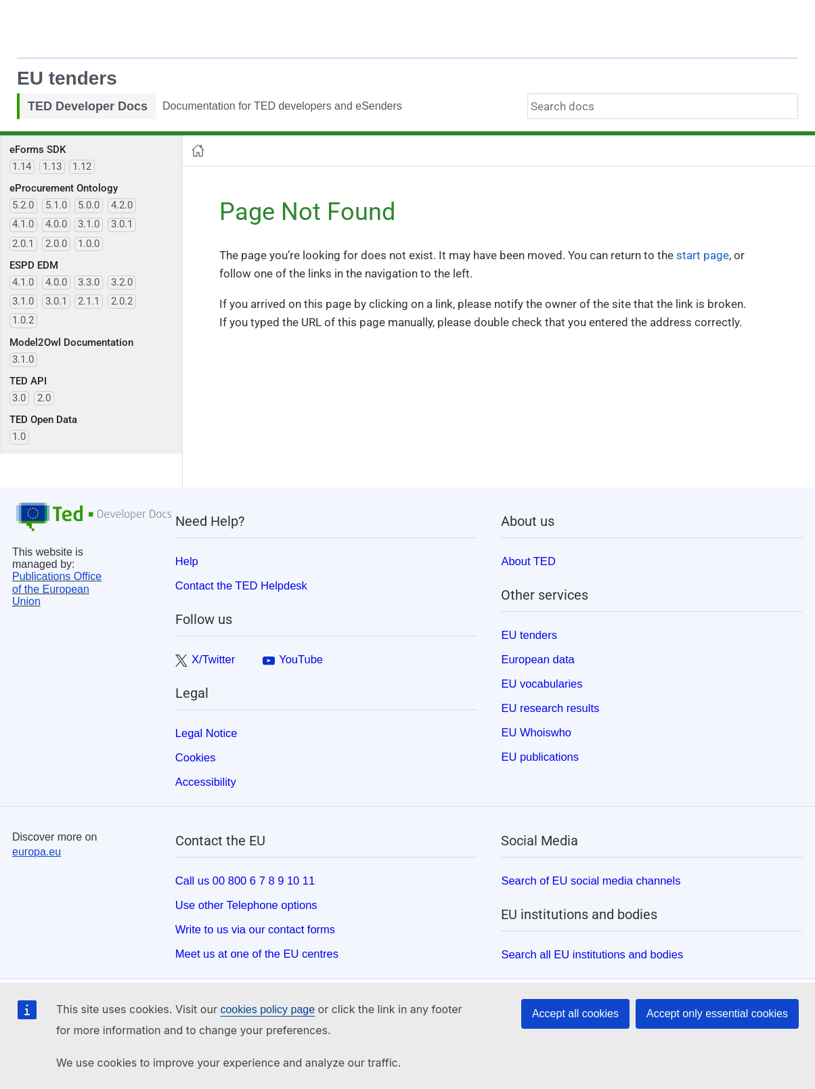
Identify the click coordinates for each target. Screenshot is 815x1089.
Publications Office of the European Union (57, 589)
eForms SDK (37, 149)
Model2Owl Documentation (71, 342)
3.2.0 (122, 282)
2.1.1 (89, 301)
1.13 (52, 166)
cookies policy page (267, 1009)
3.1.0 (89, 224)
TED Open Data (43, 420)
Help (186, 561)
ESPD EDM (33, 265)
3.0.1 (122, 224)
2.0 (44, 398)
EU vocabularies (541, 683)
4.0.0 (56, 224)
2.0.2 (122, 301)
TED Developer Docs (88, 106)
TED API (28, 381)
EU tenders (67, 78)
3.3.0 (89, 282)
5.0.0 (89, 205)
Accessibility (205, 782)
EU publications (540, 757)
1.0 (19, 436)
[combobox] (662, 106)
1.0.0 (89, 244)
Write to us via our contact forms (255, 929)
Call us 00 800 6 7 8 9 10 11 (245, 880)
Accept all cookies (575, 1013)
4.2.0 (122, 205)
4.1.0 (23, 224)
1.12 (81, 166)
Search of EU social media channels (590, 880)
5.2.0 (23, 205)
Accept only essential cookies (717, 1013)
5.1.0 (56, 205)
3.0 (19, 398)
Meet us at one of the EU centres (256, 954)
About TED (528, 561)
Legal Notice (206, 733)
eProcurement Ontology (63, 188)
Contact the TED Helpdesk (241, 585)
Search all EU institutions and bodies (592, 954)
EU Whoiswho (536, 732)
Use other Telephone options (246, 905)
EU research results (550, 708)
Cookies (195, 757)
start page (702, 255)
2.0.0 (56, 244)
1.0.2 (23, 320)
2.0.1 (23, 244)
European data (537, 659)
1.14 (21, 166)
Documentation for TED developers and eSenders (282, 106)
